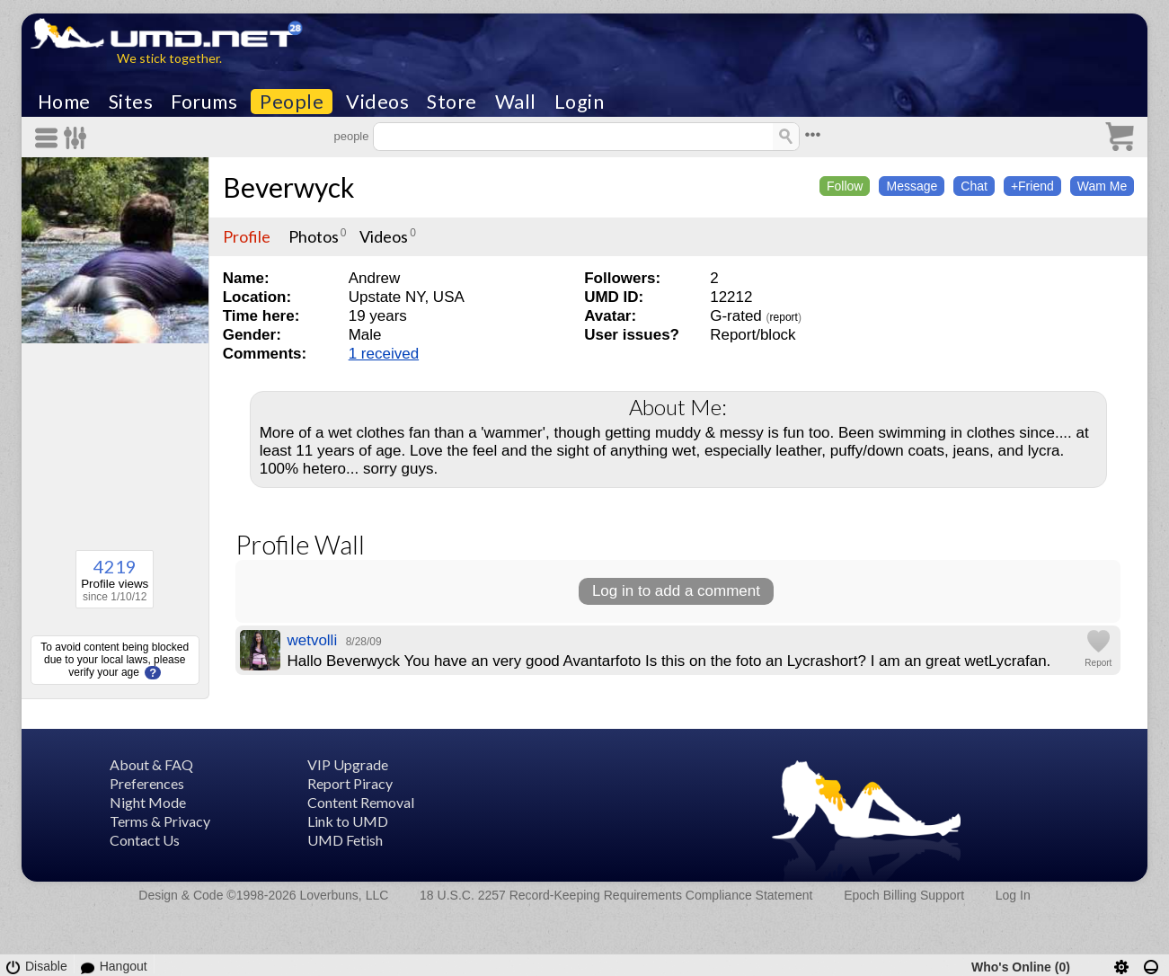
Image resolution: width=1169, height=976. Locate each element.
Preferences (147, 783)
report (784, 317)
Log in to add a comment (676, 590)
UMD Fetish (345, 839)
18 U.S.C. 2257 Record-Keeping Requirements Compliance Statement (616, 895)
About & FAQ (151, 764)
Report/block (752, 334)
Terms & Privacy (160, 821)
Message (911, 186)
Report (1098, 663)
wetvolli (312, 640)
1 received (384, 353)
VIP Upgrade (347, 764)
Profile (246, 236)
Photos (313, 236)
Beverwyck (289, 187)
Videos (377, 101)
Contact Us (145, 839)
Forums (204, 101)
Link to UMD (347, 821)
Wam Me (1102, 186)
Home (64, 101)
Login (579, 101)
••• (812, 134)
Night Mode (148, 802)
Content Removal (360, 802)
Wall (515, 101)
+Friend (1032, 186)
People (291, 101)
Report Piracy (350, 783)
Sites (131, 101)
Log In (1013, 895)
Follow (845, 186)
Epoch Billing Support (904, 895)
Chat (974, 186)
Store (452, 101)
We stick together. (169, 58)
